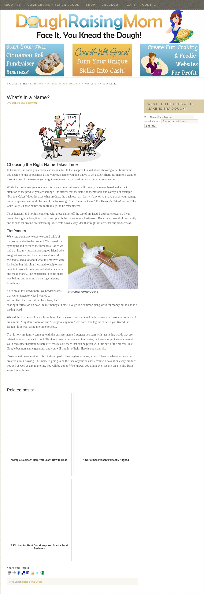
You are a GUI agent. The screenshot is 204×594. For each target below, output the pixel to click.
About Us (12, 4)
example (100, 348)
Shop (90, 4)
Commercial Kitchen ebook (53, 4)
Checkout (111, 4)
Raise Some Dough (32, 581)
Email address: (171, 121)
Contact (150, 4)
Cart (131, 4)
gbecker (14, 103)
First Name (150, 117)
